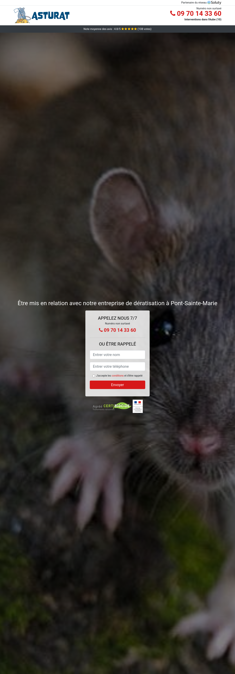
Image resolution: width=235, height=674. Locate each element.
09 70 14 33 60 (195, 13)
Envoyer (117, 385)
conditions (118, 375)
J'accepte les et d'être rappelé (119, 375)
